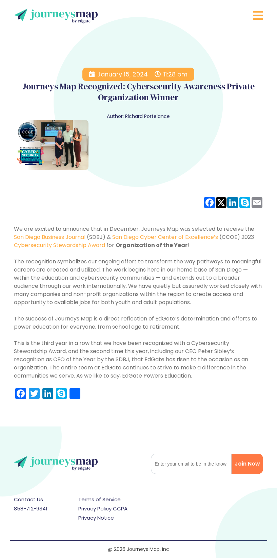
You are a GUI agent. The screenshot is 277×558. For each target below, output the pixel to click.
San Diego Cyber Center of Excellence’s (165, 237)
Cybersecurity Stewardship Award (59, 245)
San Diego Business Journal (49, 237)
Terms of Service (99, 499)
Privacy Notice (96, 517)
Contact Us (28, 499)
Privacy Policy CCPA (102, 508)
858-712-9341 (30, 508)
